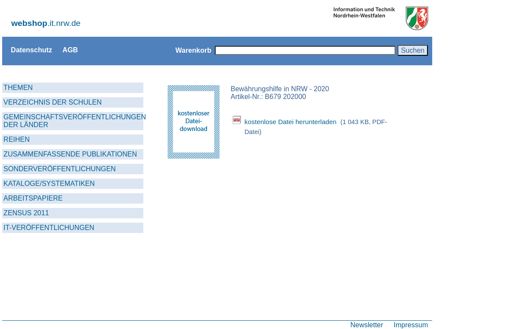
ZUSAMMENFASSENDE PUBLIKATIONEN (70, 154)
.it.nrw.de (46, 23)
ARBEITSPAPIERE (33, 198)
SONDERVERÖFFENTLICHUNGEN (59, 168)
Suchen (412, 50)
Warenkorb (193, 50)
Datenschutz (31, 50)
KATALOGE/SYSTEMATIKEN (49, 183)
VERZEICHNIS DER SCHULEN (52, 102)
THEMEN (18, 87)
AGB (70, 50)
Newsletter (366, 325)
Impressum (411, 325)
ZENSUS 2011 (26, 213)
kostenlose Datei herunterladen (290, 121)
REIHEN (16, 139)
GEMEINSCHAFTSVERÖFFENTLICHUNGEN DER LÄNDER (73, 120)
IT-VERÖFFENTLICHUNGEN (48, 227)
